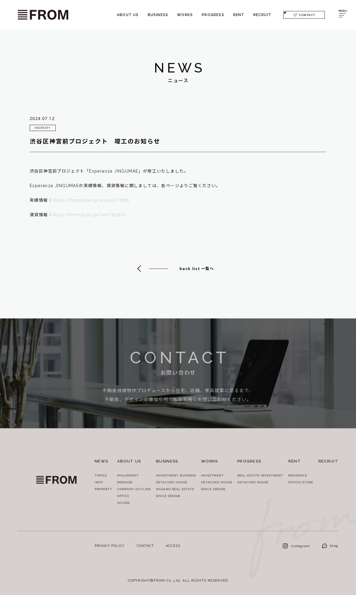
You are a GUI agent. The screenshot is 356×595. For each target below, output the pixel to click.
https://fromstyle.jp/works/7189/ (92, 200)
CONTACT (304, 14)
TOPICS (101, 475)
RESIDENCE (297, 475)
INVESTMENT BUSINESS (176, 475)
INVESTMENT (212, 475)
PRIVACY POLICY (110, 545)
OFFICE (123, 496)
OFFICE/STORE (300, 482)
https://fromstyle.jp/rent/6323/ (89, 215)
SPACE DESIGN (168, 496)
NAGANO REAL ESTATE (175, 489)
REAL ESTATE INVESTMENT (260, 475)
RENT (238, 14)
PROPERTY (103, 489)
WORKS (185, 14)
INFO (99, 482)
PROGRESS (213, 14)
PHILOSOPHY (128, 475)
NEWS (101, 461)
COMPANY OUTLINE (134, 489)
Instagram (296, 545)
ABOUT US (128, 14)
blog (330, 545)
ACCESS (123, 503)
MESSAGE (125, 482)
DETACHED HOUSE (171, 482)
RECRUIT (262, 14)
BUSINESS (158, 14)
